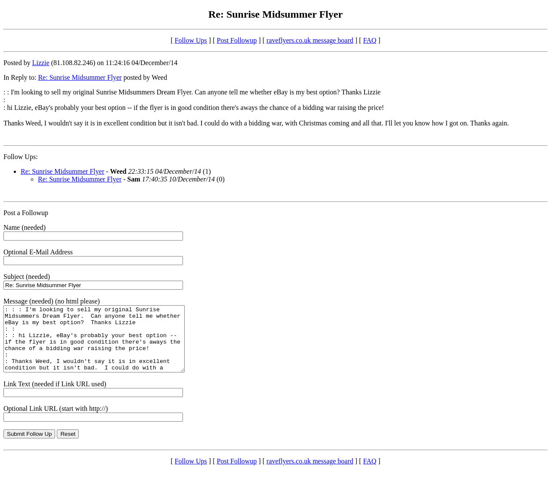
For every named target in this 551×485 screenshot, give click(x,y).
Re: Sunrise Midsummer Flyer (79, 77)
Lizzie (41, 62)
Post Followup (237, 40)
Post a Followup (25, 212)
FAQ (369, 40)
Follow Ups (191, 40)
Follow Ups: (20, 156)
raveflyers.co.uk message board (309, 40)
